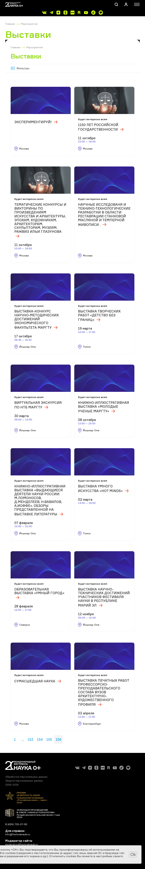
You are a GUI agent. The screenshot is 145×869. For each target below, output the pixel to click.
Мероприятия (29, 23)
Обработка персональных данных (26, 776)
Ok (133, 854)
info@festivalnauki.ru (17, 834)
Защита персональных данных (24, 780)
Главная (10, 23)
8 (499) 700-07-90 (16, 824)
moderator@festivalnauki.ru (21, 844)
